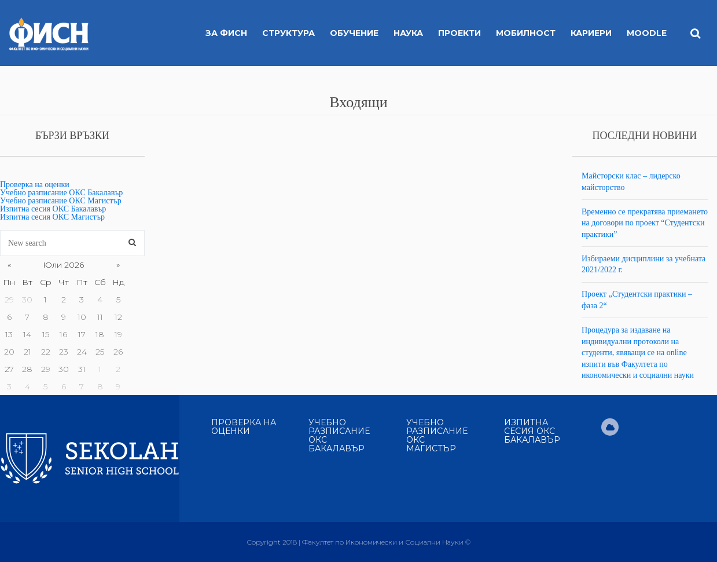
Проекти (459, 33)
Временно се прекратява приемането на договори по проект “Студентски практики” (645, 223)
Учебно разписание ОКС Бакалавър (61, 192)
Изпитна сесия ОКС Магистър (52, 217)
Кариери (591, 33)
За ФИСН (226, 33)
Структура (288, 33)
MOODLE (647, 33)
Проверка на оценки (34, 184)
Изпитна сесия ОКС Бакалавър (53, 209)
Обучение (354, 33)
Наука (408, 33)
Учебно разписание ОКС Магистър (61, 200)
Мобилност (526, 33)
